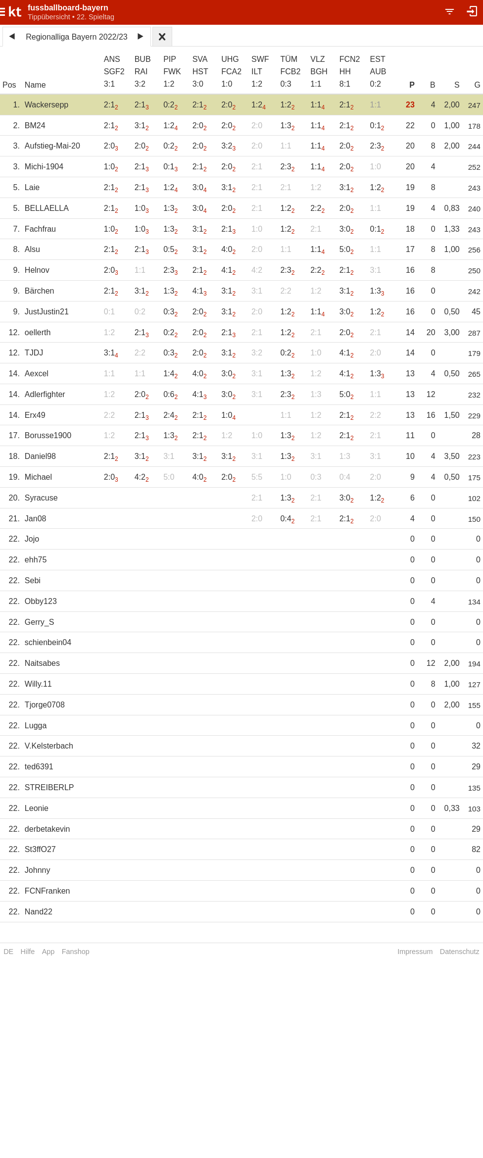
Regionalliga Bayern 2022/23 (76, 37)
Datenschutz (460, 952)
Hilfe (28, 952)
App (48, 952)
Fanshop (76, 952)
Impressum (415, 952)
